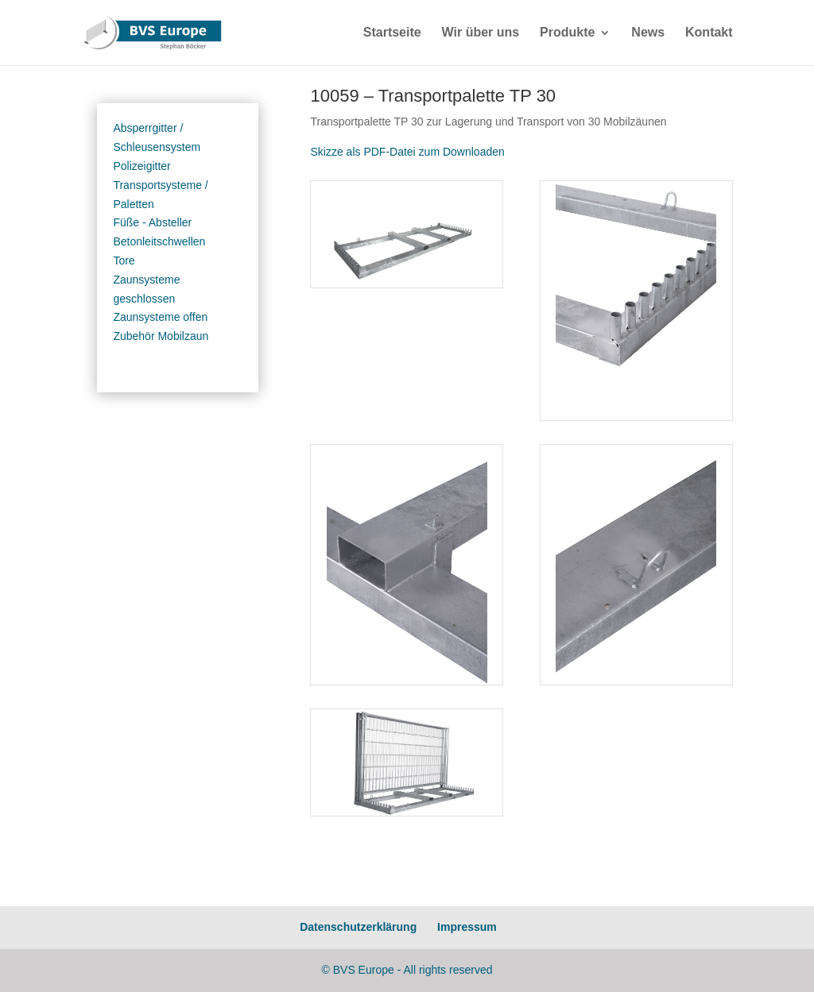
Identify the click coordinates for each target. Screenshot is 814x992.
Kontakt (709, 33)
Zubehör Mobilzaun (160, 336)
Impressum (467, 927)
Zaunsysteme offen (160, 317)
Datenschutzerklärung (358, 927)
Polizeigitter (141, 166)
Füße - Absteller (152, 222)
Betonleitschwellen (159, 241)
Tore (123, 260)
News (648, 33)
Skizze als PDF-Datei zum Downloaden (407, 151)
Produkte (567, 33)
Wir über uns (481, 33)
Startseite (392, 33)
